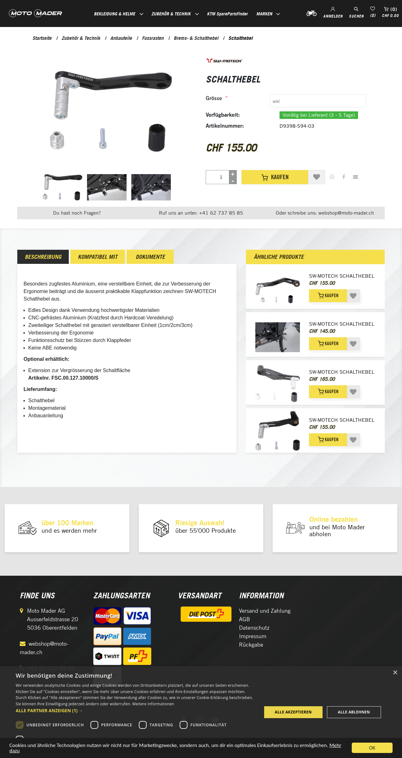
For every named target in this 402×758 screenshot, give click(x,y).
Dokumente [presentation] (150, 257)
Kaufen (275, 177)
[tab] (286, 100)
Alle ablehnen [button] (354, 712)
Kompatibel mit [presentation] (97, 257)
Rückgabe (251, 644)
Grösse (214, 98)
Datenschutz (254, 627)
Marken (264, 13)
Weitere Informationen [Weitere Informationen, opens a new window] (153, 704)
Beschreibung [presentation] (43, 257)
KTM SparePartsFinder (227, 13)
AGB (244, 619)
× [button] (395, 672)
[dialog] (201, 712)
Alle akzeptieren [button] (293, 712)
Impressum (252, 636)
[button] (135, 710)
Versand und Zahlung (265, 610)
